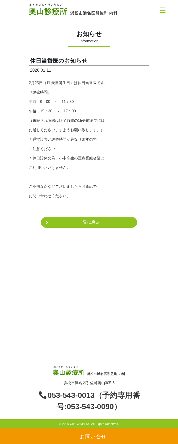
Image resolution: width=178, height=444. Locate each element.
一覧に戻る (89, 222)
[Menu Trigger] (162, 10)
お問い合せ (93, 436)
